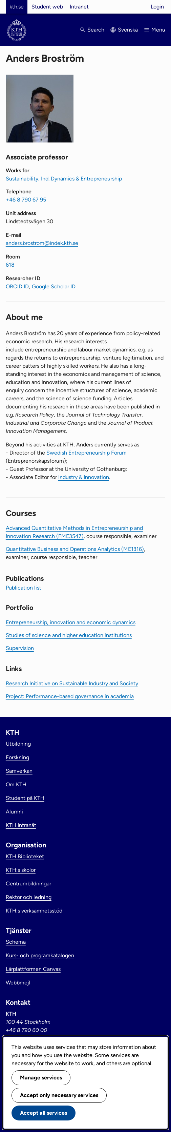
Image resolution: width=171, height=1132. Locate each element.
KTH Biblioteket (25, 856)
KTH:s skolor (21, 870)
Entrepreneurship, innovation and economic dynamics (70, 622)
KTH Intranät (21, 825)
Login (157, 6)
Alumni (14, 811)
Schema (16, 942)
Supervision (20, 648)
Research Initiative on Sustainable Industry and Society (72, 683)
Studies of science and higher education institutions (69, 635)
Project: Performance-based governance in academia (70, 696)
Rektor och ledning (28, 897)
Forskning (17, 757)
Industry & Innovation (83, 477)
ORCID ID (17, 286)
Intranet (79, 6)
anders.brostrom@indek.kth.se (42, 243)
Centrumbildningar (28, 883)
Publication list (23, 587)
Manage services (41, 1077)
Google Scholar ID (54, 286)
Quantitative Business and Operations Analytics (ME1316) (75, 549)
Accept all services (43, 1113)
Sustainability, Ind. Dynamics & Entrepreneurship (64, 178)
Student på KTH (25, 798)
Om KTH (16, 784)
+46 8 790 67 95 (26, 199)
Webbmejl (18, 982)
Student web (47, 6)
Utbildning (18, 744)
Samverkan (19, 771)
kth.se (16, 6)
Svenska (128, 29)
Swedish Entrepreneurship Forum (86, 452)
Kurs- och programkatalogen (40, 955)
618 (10, 265)
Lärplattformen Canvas (33, 969)
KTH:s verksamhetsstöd (34, 910)
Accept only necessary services (59, 1095)
